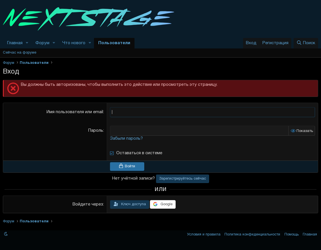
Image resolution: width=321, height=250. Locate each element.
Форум (42, 43)
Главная (15, 43)
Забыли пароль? (126, 139)
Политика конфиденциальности (252, 234)
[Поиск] (306, 43)
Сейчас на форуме (19, 52)
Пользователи (114, 43)
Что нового (73, 43)
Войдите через (88, 204)
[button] (27, 43)
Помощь (291, 234)
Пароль (95, 131)
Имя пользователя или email (75, 112)
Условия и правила (203, 234)
